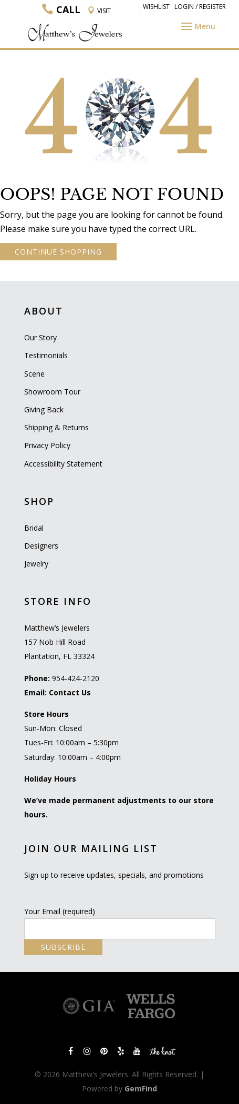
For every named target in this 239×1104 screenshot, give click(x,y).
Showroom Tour (52, 392)
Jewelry (36, 564)
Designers (41, 546)
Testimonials (46, 355)
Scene (34, 374)
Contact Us (70, 692)
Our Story (40, 337)
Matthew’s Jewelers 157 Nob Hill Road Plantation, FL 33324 (59, 642)
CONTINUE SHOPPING (58, 252)
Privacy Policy (47, 445)
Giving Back (44, 409)
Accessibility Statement (63, 464)
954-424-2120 (75, 678)
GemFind (140, 1088)
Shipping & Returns (56, 427)
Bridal (34, 528)
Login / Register (200, 6)
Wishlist (154, 6)
